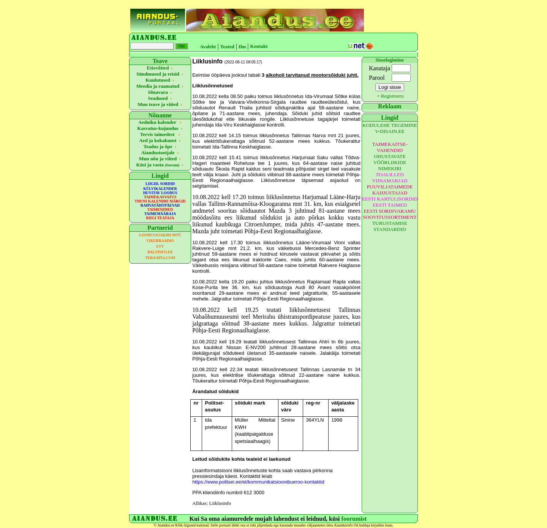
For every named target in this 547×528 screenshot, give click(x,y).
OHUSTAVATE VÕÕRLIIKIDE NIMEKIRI (389, 162)
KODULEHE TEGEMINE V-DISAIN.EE (389, 128)
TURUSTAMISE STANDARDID (389, 226)
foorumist (354, 518)
